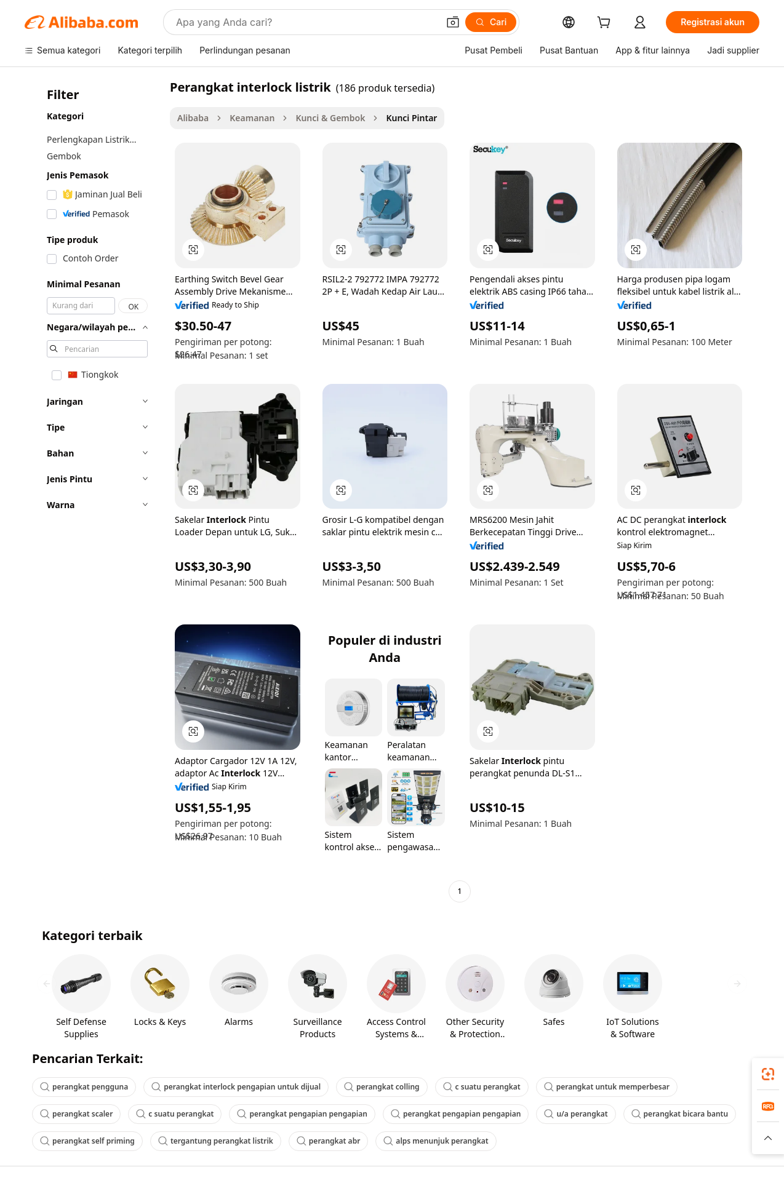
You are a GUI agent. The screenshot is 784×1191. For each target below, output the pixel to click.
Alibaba (193, 118)
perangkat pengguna (84, 1086)
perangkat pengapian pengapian (302, 1114)
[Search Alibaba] (306, 22)
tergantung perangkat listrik (215, 1141)
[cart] (606, 23)
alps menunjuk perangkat (435, 1141)
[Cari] (490, 22)
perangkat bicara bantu (680, 1114)
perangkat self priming (87, 1141)
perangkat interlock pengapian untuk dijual (236, 1086)
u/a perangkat (575, 1114)
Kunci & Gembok (330, 118)
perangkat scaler (76, 1114)
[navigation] (93, 490)
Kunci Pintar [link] (411, 118)
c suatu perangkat (482, 1086)
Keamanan (252, 118)
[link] (768, 1074)
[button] (453, 22)
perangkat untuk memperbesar (607, 1086)
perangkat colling (382, 1086)
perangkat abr (329, 1141)
